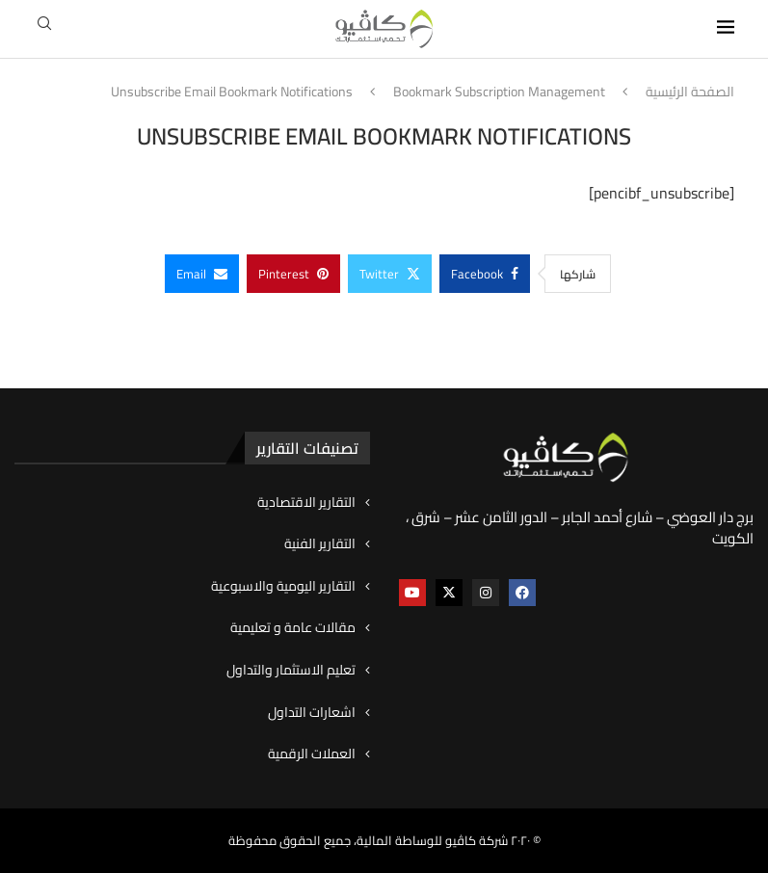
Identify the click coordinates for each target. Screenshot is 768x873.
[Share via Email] (202, 273)
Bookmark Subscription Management (499, 92)
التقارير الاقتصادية (306, 503)
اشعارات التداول (312, 713)
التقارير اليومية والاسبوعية (283, 586)
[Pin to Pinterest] (293, 273)
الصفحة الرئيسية (690, 92)
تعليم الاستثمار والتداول (291, 670)
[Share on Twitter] (390, 273)
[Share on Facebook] (484, 273)
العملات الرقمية (312, 754)
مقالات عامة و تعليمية (293, 628)
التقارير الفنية (320, 544)
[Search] (44, 28)
